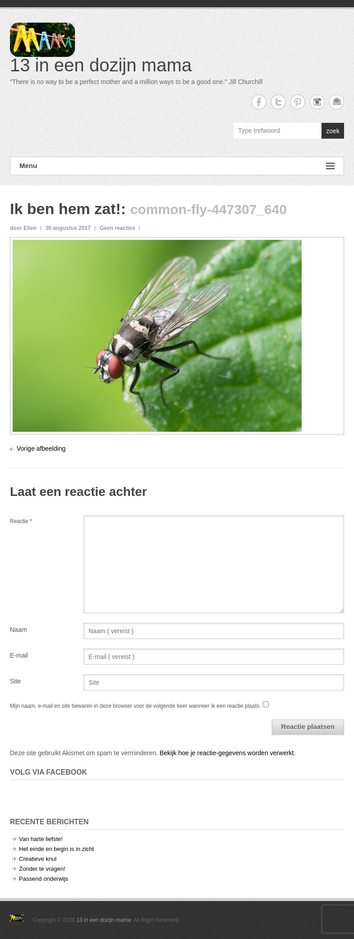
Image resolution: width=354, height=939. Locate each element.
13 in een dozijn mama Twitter (278, 101)
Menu (177, 166)
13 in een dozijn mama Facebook (259, 101)
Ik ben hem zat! (65, 208)
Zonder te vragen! (42, 868)
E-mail (19, 655)
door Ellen (23, 228)
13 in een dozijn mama (100, 65)
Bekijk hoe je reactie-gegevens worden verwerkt (226, 753)
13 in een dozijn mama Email (336, 101)
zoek (333, 131)
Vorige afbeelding (41, 448)
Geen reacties (117, 228)
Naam (18, 629)
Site (15, 681)
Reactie (21, 521)
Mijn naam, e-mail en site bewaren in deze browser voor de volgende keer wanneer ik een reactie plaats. (135, 706)
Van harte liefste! (41, 839)
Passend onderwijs (43, 878)
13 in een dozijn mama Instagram (317, 101)
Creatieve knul (37, 858)
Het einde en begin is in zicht (56, 849)
